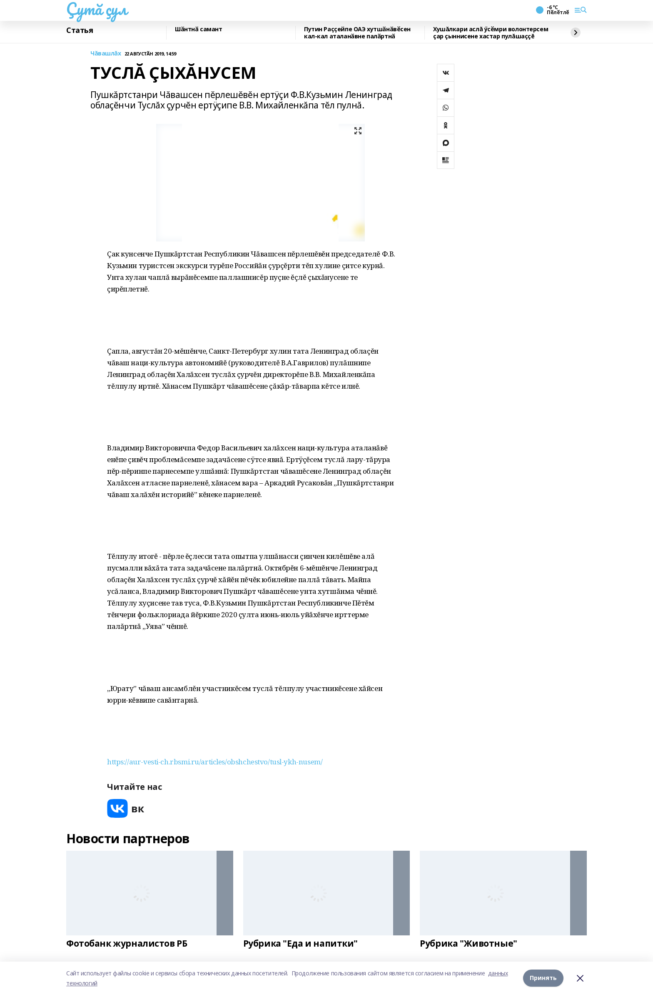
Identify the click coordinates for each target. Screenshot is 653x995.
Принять (543, 978)
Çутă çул (96, 8)
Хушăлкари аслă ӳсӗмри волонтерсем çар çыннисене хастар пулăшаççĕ (490, 33)
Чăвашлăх (105, 53)
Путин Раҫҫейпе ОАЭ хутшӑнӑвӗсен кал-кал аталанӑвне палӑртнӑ (357, 33)
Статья (79, 30)
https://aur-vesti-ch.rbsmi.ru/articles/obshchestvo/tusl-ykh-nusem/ (214, 761)
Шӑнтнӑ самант (198, 29)
